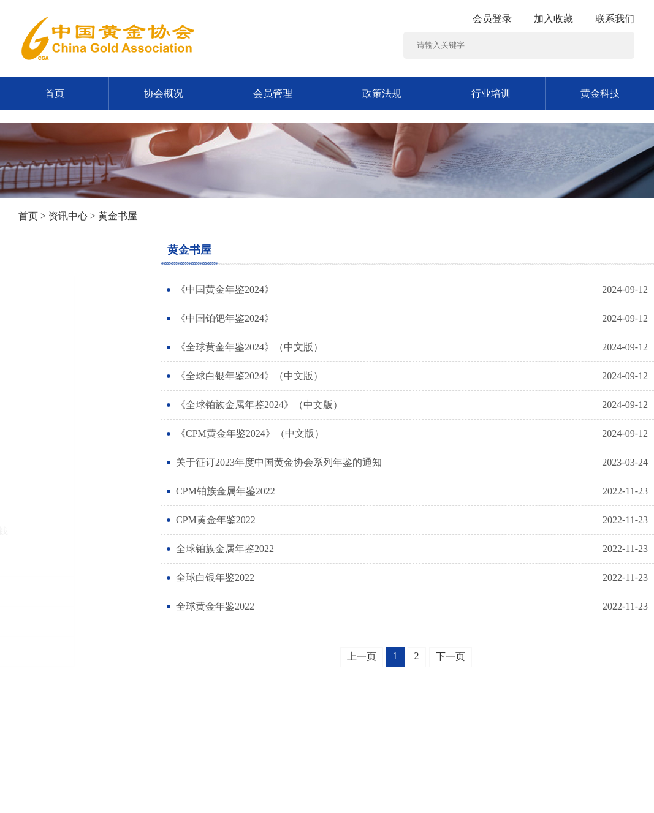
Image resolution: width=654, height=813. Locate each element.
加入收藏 (553, 18)
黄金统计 (44, 621)
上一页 (361, 656)
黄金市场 (44, 501)
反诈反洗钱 (49, 531)
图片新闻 (44, 290)
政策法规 (381, 93)
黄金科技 (600, 93)
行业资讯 (44, 441)
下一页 (450, 656)
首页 (54, 93)
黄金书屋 (44, 561)
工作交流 (44, 591)
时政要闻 (44, 381)
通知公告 (44, 321)
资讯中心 (68, 216)
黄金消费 (44, 471)
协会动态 (44, 651)
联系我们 (614, 18)
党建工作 (44, 351)
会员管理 (272, 93)
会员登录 (492, 18)
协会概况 (163, 93)
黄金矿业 (44, 411)
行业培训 (491, 93)
